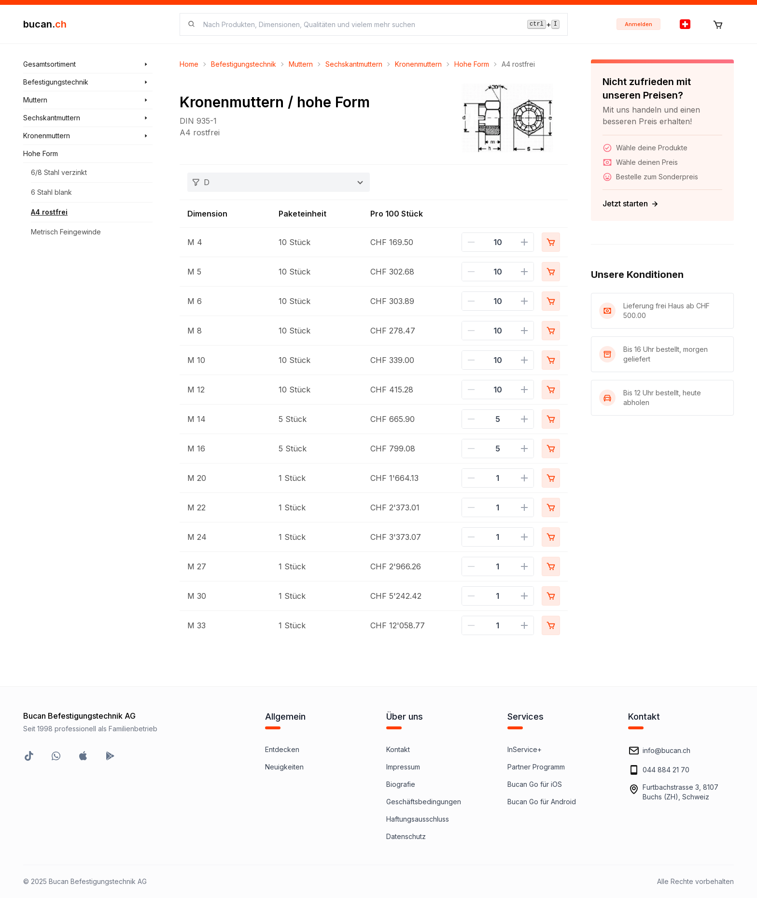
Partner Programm (536, 767)
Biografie (400, 784)
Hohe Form (471, 64)
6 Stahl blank (51, 192)
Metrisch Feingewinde (66, 232)
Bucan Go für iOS (534, 784)
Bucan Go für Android (541, 801)
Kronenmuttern (418, 64)
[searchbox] (359, 24)
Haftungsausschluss (417, 819)
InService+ (524, 749)
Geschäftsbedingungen (423, 801)
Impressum (403, 767)
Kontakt (398, 749)
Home (189, 64)
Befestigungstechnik (243, 64)
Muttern (301, 64)
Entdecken (282, 749)
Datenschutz (406, 836)
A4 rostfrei (49, 212)
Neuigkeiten (284, 767)
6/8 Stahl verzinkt (59, 172)
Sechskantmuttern (353, 64)
